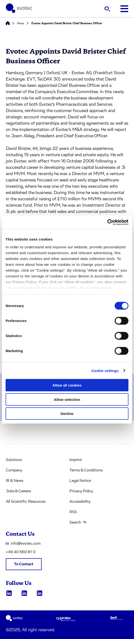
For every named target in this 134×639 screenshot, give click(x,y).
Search (77, 522)
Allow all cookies (67, 385)
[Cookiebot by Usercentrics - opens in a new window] (107, 222)
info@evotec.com (23, 543)
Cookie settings (105, 370)
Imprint (75, 460)
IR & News (14, 481)
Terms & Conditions (86, 470)
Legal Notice (80, 481)
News (20, 23)
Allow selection (67, 399)
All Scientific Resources (25, 501)
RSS (73, 512)
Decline (66, 414)
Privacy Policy (81, 491)
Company (14, 470)
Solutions (14, 460)
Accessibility (79, 501)
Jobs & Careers (18, 491)
